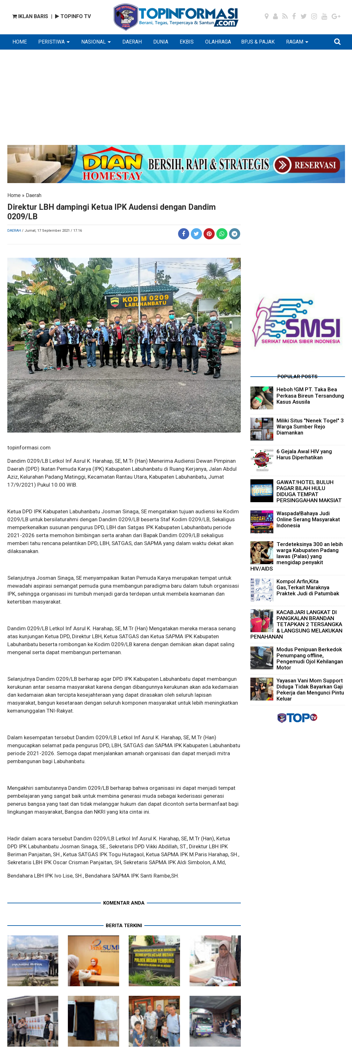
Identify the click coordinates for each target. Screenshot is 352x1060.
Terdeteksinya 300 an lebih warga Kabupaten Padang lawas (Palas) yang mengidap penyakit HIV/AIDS (296, 556)
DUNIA (160, 42)
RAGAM (294, 42)
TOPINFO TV (73, 16)
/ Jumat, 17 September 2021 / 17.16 (52, 231)
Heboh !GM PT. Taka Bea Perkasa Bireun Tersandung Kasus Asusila (310, 395)
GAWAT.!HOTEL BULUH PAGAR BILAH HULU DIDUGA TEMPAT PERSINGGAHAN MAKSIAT (309, 491)
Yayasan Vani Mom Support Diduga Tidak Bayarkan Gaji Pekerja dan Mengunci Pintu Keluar (310, 689)
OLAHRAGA (218, 42)
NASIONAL (93, 42)
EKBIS (187, 42)
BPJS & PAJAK (258, 42)
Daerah (33, 195)
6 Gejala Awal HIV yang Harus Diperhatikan (304, 454)
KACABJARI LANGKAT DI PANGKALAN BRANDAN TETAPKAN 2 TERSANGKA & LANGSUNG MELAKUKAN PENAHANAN (296, 624)
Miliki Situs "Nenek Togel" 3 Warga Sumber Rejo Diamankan (310, 426)
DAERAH (132, 42)
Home (14, 195)
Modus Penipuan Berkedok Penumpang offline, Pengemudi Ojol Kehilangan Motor (310, 658)
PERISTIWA (51, 42)
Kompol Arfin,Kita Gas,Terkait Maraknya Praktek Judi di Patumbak (308, 587)
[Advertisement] (176, 100)
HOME (19, 42)
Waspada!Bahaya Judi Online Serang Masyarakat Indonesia (308, 519)
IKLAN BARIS (30, 16)
